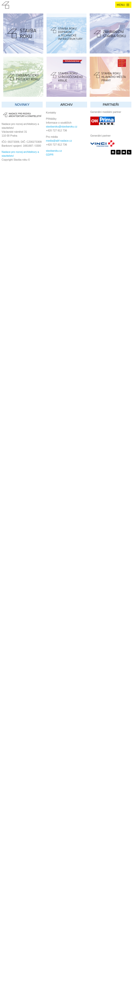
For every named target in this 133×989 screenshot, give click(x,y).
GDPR (49, 154)
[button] (123, 5)
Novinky (22, 104)
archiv (66, 104)
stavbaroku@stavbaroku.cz (61, 126)
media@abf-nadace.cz (59, 140)
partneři (111, 104)
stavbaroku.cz (54, 150)
